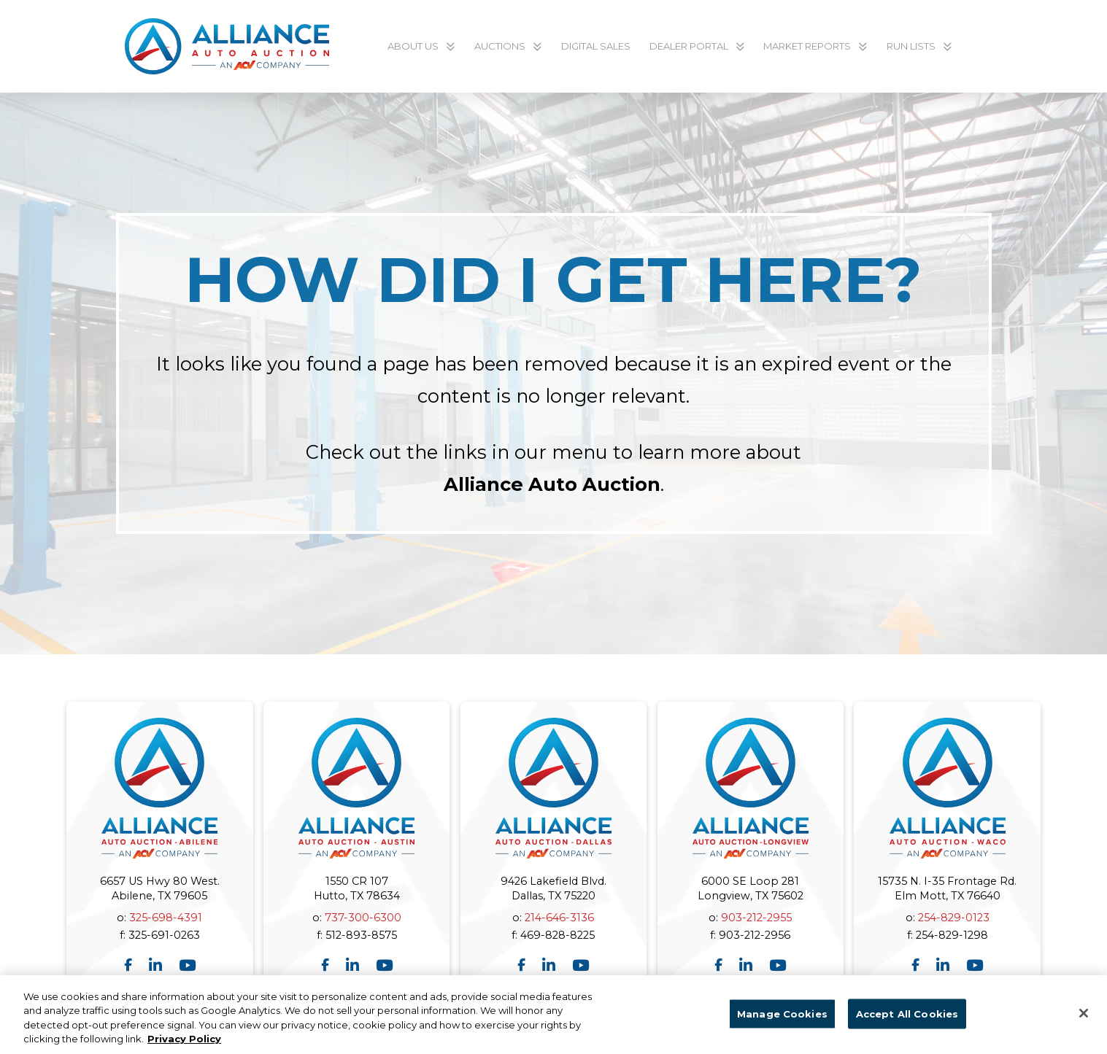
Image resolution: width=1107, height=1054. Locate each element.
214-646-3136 (559, 917)
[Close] (1084, 1020)
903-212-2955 (756, 917)
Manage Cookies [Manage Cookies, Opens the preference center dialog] (782, 1020)
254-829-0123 (954, 917)
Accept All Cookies (907, 1020)
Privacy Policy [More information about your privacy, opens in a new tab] (184, 1046)
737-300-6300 (363, 917)
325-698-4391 (165, 917)
